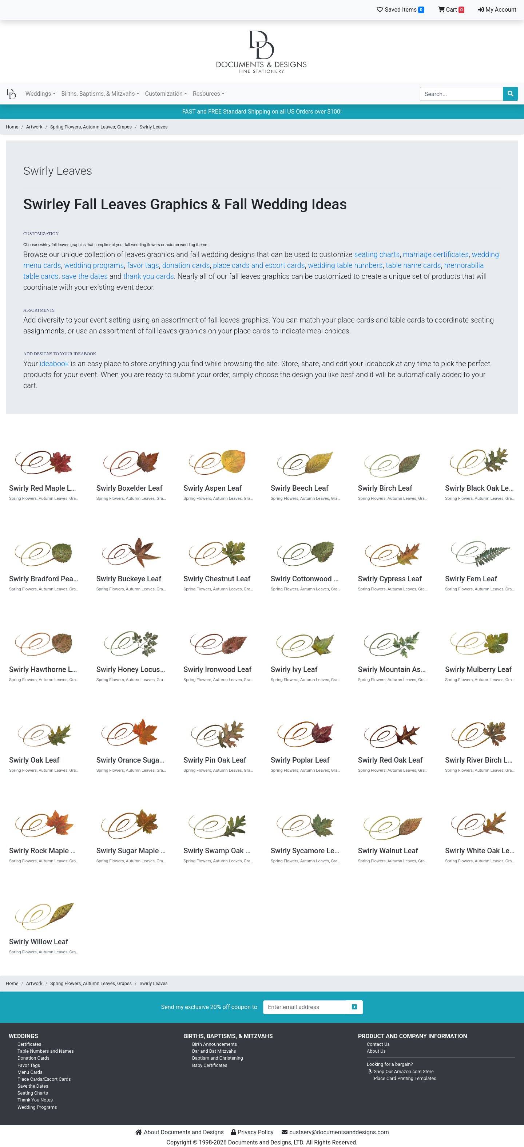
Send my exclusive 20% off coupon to (209, 1007)
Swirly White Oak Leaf (480, 850)
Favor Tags (28, 1065)
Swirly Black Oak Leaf (480, 488)
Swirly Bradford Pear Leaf (50, 578)
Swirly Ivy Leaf (294, 669)
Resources (206, 93)
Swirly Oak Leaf (34, 760)
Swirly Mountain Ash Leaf (399, 669)
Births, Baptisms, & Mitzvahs (98, 93)
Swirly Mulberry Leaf (478, 669)
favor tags (143, 265)
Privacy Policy (256, 1132)
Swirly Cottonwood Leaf (309, 578)
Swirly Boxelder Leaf (129, 488)
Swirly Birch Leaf (385, 488)
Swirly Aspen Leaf (212, 488)
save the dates (84, 276)
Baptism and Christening (217, 1058)
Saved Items (400, 9)
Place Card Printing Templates (405, 1078)
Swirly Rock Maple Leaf (47, 850)
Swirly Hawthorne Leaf (45, 669)
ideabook (54, 363)
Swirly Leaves (154, 127)
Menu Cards (30, 1072)
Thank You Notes (35, 1100)
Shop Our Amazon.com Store (400, 1071)
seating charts (377, 254)
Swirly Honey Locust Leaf (137, 669)
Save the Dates (32, 1086)
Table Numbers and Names (45, 1051)
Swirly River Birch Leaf (481, 760)
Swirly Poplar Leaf (300, 760)
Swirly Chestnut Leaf (216, 578)
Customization (164, 93)
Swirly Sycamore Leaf (306, 850)
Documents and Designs (262, 51)
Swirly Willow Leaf (38, 941)
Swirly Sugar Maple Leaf (135, 850)
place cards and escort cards (259, 265)
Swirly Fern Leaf (471, 578)
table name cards (413, 265)
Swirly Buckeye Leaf (129, 578)
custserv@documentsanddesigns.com (339, 1132)
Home (12, 127)
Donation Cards (33, 1058)
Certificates (29, 1044)
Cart (451, 9)
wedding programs (94, 265)
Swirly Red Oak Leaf (390, 760)
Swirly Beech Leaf (300, 488)
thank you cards (148, 276)
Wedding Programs (37, 1107)
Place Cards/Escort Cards (44, 1079)
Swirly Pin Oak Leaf (214, 760)
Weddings (38, 93)
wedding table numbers (345, 265)
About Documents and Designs (184, 1132)
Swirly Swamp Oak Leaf (221, 850)
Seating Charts (32, 1093)
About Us (376, 1051)
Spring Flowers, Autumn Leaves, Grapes (91, 127)
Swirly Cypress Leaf (390, 578)
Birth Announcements (214, 1044)
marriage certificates (436, 254)
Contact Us (378, 1044)
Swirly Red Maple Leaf (45, 488)
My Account (497, 9)
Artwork (34, 127)
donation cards (186, 265)
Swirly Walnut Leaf (388, 850)
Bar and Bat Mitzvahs (214, 1051)
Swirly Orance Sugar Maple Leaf (148, 760)
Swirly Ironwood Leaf (217, 669)
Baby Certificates (209, 1065)
